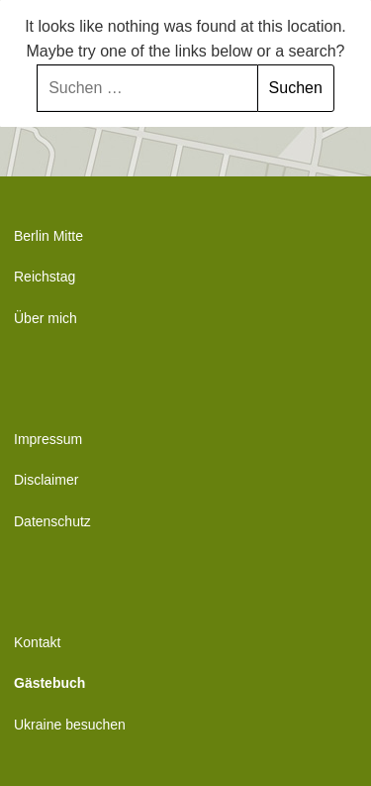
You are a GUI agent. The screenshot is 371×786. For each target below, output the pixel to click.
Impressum (48, 439)
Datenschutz (52, 521)
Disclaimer (46, 480)
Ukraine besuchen (70, 724)
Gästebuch (49, 683)
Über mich (45, 318)
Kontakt (37, 642)
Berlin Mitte (48, 236)
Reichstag (44, 276)
